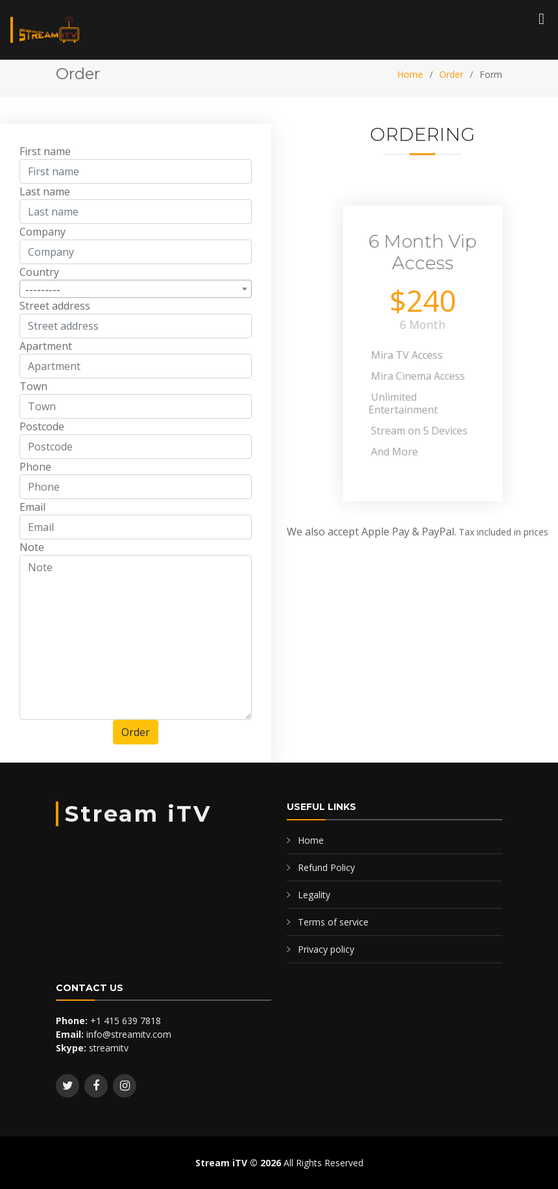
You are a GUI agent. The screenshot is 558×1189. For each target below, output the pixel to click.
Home (410, 74)
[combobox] (135, 292)
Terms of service (333, 922)
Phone (35, 470)
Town (33, 389)
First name (45, 154)
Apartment (45, 349)
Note (31, 550)
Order (451, 74)
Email (32, 510)
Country (39, 275)
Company (42, 235)
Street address (54, 309)
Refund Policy (326, 867)
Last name (44, 195)
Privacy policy (326, 949)
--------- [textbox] (42, 293)
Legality (314, 895)
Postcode (41, 430)
